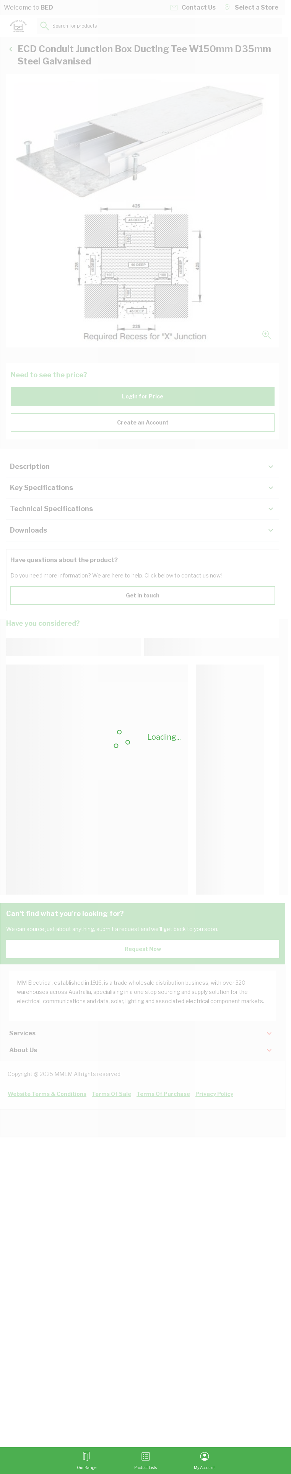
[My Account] (204, 1460)
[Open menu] (86, 1460)
